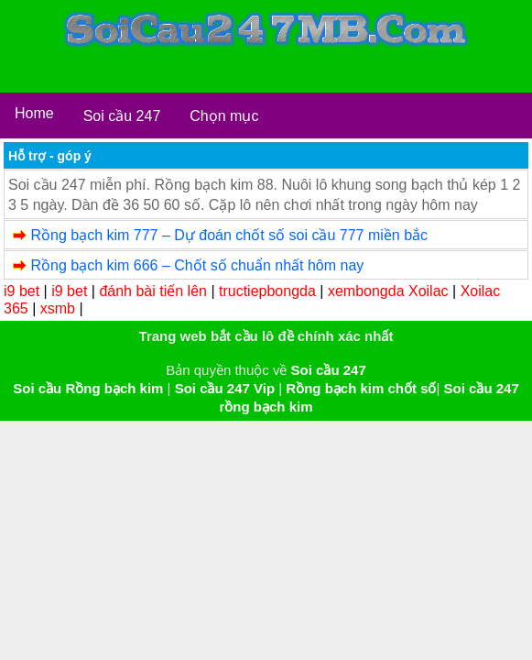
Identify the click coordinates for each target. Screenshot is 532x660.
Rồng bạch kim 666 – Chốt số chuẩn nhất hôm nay (197, 265)
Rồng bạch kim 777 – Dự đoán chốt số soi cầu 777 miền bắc (229, 235)
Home (34, 113)
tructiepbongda (267, 291)
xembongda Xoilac (388, 291)
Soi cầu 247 (122, 116)
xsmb (57, 308)
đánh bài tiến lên (153, 291)
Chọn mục (224, 116)
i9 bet (21, 291)
